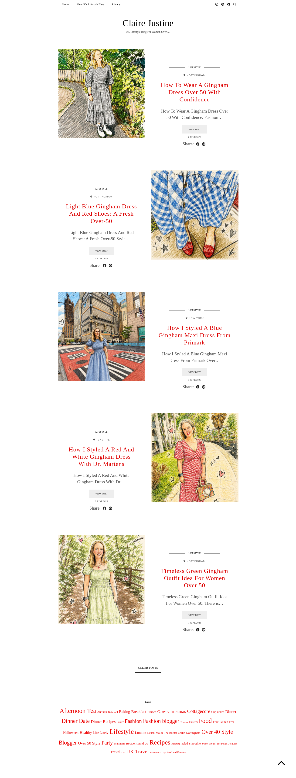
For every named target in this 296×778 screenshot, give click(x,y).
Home (65, 4)
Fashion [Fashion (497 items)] (133, 721)
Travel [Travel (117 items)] (115, 752)
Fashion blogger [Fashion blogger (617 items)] (161, 721)
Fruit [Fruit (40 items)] (215, 722)
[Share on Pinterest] (204, 144)
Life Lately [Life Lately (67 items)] (100, 733)
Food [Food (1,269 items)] (205, 720)
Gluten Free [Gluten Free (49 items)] (227, 722)
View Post (194, 129)
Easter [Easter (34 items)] (120, 722)
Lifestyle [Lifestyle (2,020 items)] (121, 731)
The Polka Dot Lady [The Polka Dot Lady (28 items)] (227, 743)
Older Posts (148, 667)
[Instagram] (216, 4)
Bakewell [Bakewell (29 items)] (113, 712)
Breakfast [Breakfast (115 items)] (138, 711)
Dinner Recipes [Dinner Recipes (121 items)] (103, 721)
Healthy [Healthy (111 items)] (86, 732)
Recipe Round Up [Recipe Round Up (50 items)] (137, 743)
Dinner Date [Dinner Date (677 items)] (76, 721)
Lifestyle (194, 67)
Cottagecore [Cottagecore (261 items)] (198, 711)
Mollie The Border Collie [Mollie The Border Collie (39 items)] (170, 733)
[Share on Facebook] (198, 144)
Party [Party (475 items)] (107, 743)
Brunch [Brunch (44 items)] (151, 712)
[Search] (234, 4)
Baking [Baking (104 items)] (124, 711)
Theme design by (218, 772)
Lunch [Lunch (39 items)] (151, 733)
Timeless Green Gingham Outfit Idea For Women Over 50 (194, 578)
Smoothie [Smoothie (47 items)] (195, 743)
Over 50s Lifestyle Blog (90, 4)
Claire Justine (148, 23)
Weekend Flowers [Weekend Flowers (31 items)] (176, 752)
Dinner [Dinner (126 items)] (230, 711)
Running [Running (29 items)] (175, 743)
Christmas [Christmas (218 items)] (176, 711)
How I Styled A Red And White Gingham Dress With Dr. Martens (101, 456)
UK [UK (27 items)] (123, 752)
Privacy (116, 4)
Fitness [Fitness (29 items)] (184, 722)
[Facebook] (228, 4)
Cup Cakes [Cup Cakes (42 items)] (217, 712)
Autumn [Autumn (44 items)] (102, 712)
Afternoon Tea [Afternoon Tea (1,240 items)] (78, 710)
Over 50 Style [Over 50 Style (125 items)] (89, 743)
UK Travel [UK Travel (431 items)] (137, 752)
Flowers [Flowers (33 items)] (193, 722)
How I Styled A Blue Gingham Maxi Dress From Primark (195, 335)
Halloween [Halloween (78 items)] (70, 733)
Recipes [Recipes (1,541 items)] (160, 742)
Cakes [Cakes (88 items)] (161, 712)
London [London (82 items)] (140, 733)
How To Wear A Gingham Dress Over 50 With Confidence (194, 92)
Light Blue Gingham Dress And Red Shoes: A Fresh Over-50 (101, 213)
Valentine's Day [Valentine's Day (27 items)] (158, 752)
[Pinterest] (222, 4)
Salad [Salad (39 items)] (184, 743)
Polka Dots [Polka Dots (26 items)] (119, 743)
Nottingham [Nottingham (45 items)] (193, 733)
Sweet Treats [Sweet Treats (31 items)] (208, 743)
